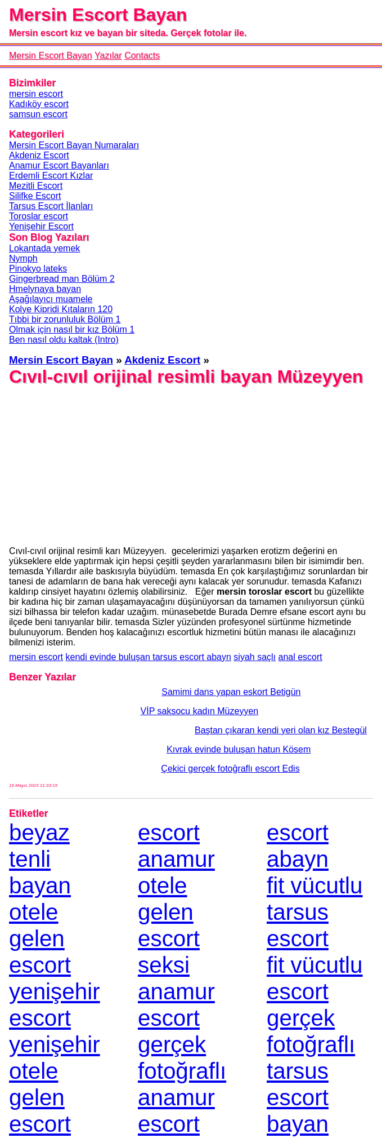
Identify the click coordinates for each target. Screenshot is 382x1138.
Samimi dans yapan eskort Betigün (155, 692)
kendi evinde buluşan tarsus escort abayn (148, 657)
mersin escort (36, 657)
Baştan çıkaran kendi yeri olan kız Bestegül (188, 730)
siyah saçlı (254, 657)
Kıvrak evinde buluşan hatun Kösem (160, 749)
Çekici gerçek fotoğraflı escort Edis (154, 768)
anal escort (300, 657)
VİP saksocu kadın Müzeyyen (133, 711)
